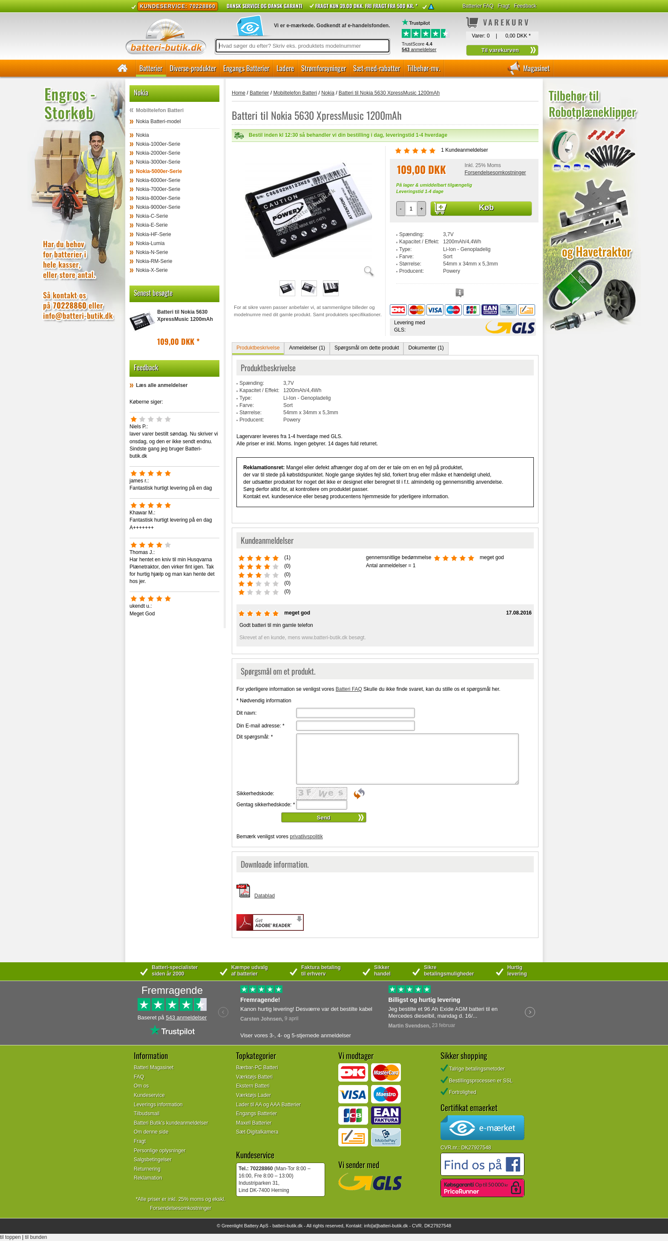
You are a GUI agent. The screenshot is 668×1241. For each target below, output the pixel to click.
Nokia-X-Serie (152, 270)
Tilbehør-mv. (423, 68)
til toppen (10, 1237)
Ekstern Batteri (253, 1086)
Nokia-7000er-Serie (158, 189)
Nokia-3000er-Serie (158, 162)
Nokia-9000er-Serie (158, 207)
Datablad (264, 896)
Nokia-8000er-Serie (158, 198)
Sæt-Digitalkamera (257, 1132)
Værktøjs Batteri (254, 1077)
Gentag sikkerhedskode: (265, 805)
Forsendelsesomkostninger (495, 173)
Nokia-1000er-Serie (158, 144)
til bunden (36, 1237)
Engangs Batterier (246, 68)
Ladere (285, 68)
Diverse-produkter (193, 68)
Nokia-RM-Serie (154, 261)
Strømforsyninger (323, 68)
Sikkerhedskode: (255, 794)
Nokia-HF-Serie (153, 234)
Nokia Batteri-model (158, 121)
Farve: (406, 257)
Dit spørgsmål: (254, 737)
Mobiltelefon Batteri (160, 110)
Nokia (142, 135)
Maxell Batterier (253, 1123)
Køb (486, 207)
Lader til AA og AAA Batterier (268, 1105)
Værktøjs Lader (253, 1095)
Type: (405, 249)
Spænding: (411, 234)
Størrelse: (410, 264)
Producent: (411, 271)
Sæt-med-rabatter (376, 68)
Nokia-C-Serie (152, 216)
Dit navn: (246, 713)
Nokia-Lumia (150, 243)
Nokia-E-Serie (152, 225)
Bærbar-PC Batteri (257, 1068)
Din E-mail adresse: (260, 726)
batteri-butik (284, 1225)
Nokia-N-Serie (152, 252)
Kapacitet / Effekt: (419, 242)
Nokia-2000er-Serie (158, 153)
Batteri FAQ (349, 689)
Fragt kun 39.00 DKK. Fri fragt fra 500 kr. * (366, 5)
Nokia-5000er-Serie (159, 171)
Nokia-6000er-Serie (158, 180)
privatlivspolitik (306, 837)
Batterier (150, 68)
